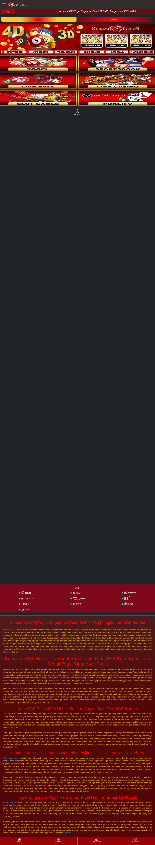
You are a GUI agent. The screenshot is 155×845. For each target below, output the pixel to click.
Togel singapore (10, 802)
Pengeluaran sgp (11, 758)
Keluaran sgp (9, 629)
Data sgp (7, 714)
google (67, 833)
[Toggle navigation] (4, 4)
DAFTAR (38, 19)
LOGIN (114, 19)
